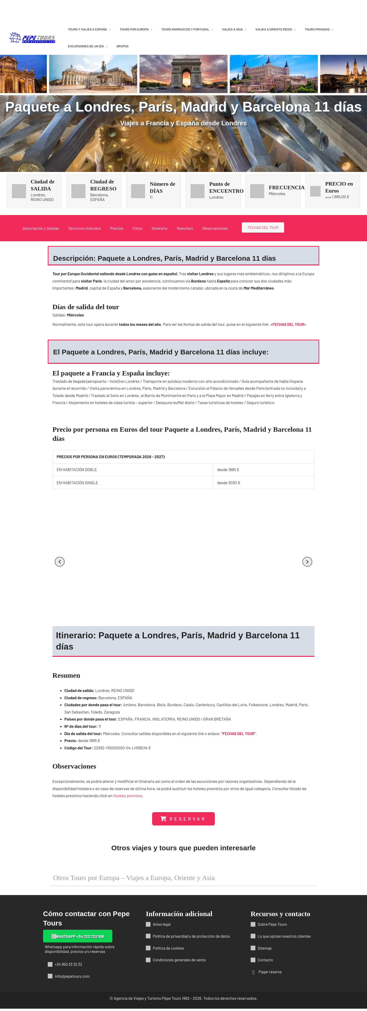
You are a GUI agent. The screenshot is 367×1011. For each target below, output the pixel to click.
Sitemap (265, 950)
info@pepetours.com (73, 978)
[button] (60, 562)
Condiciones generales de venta (180, 962)
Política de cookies (169, 950)
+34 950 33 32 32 (69, 966)
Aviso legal (162, 926)
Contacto (266, 962)
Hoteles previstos (128, 797)
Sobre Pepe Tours (273, 926)
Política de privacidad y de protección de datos (192, 938)
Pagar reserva (271, 974)
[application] (108, 29)
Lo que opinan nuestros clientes (285, 938)
